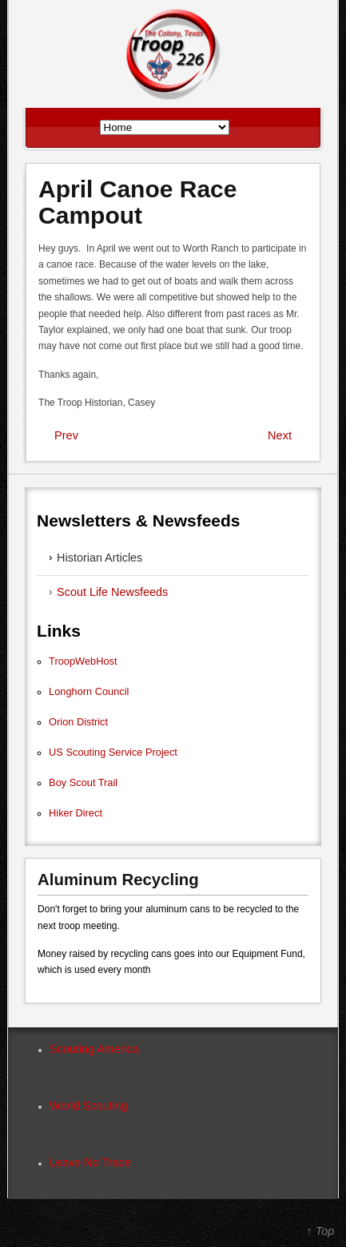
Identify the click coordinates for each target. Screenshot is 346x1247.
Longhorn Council (89, 691)
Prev (66, 435)
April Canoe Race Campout (137, 202)
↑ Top (321, 1231)
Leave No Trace (90, 1162)
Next (280, 435)
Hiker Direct (75, 813)
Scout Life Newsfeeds (112, 592)
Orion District (78, 722)
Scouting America (94, 1048)
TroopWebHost (83, 661)
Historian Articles (99, 557)
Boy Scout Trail (83, 782)
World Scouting (88, 1105)
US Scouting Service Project (113, 752)
